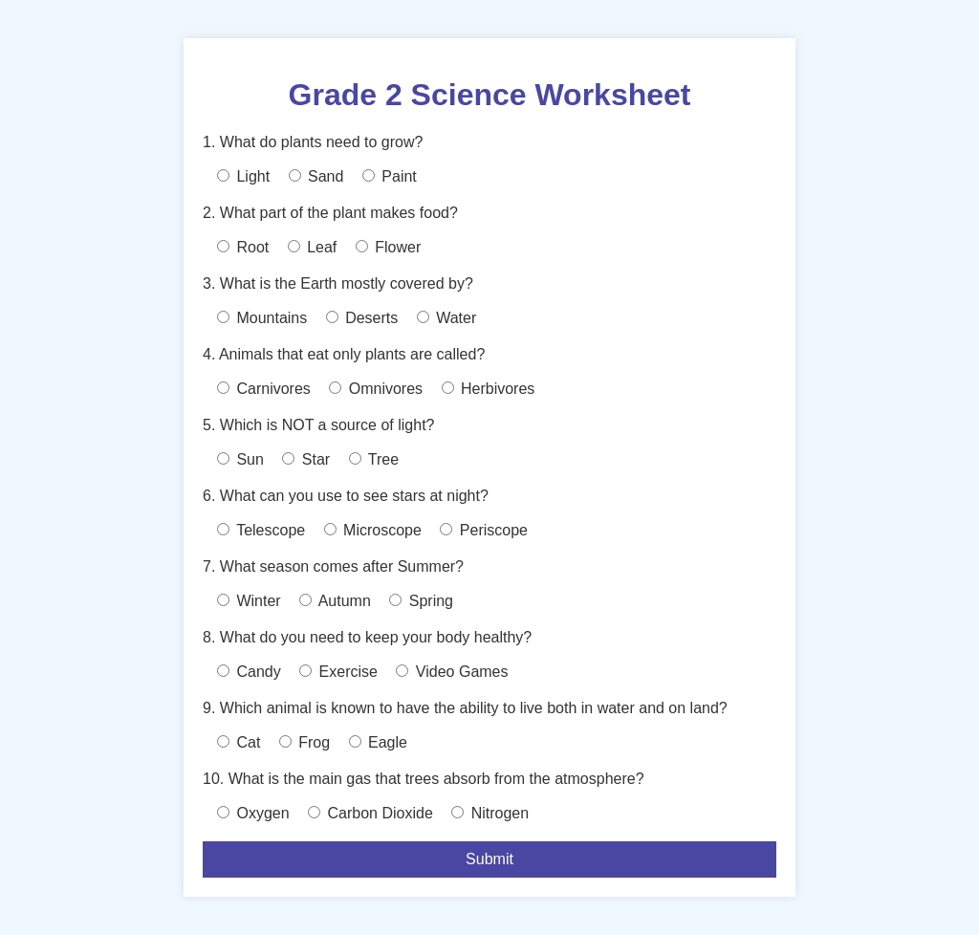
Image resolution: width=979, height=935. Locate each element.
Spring (421, 601)
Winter (249, 601)
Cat (238, 742)
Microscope (373, 530)
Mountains (262, 318)
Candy (249, 671)
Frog (304, 742)
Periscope (484, 530)
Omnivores (376, 389)
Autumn (335, 601)
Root (243, 247)
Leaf (312, 247)
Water (447, 318)
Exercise (338, 671)
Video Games (452, 671)
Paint (389, 176)
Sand (316, 176)
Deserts (362, 318)
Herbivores (488, 389)
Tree (374, 459)
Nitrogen (490, 813)
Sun (240, 459)
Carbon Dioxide (370, 813)
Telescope (261, 530)
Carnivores (264, 389)
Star (306, 459)
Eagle (378, 742)
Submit (489, 859)
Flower (388, 247)
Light (243, 176)
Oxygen (253, 813)
